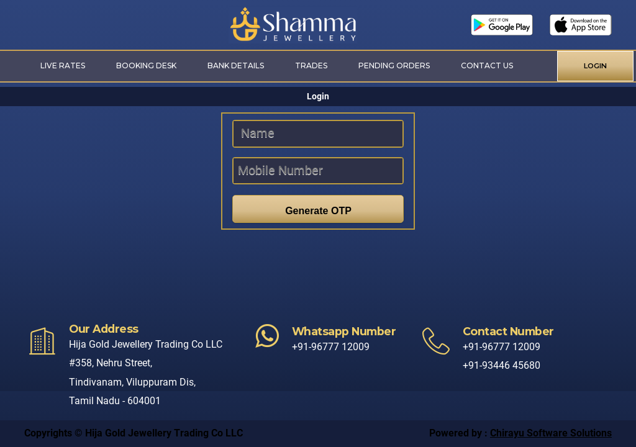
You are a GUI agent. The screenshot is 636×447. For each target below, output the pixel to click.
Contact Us (487, 65)
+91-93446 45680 (501, 365)
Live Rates (62, 65)
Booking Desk (146, 65)
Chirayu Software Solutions (551, 433)
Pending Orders (394, 65)
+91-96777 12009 (331, 347)
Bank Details (235, 65)
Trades (311, 65)
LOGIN (595, 65)
